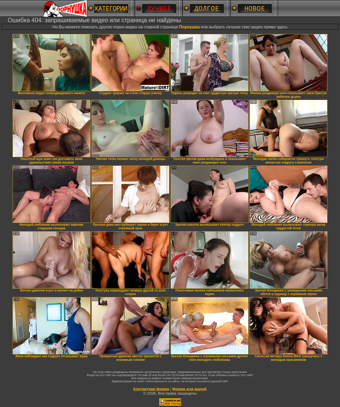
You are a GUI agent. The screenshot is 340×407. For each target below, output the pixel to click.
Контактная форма (151, 389)
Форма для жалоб (189, 389)
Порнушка (189, 27)
